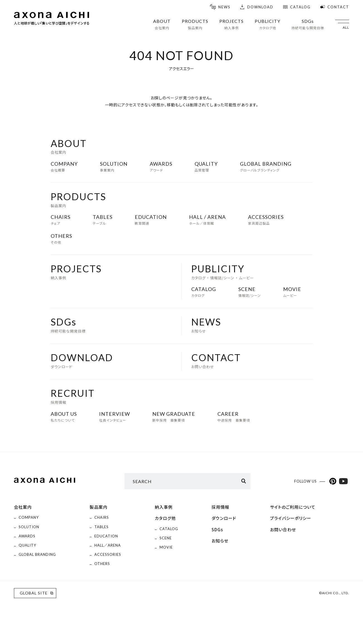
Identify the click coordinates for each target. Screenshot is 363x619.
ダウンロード (82, 360)
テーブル (102, 220)
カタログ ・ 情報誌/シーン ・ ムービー (222, 271)
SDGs (217, 529)
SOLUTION (29, 527)
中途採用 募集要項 (233, 416)
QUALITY (27, 545)
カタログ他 (165, 518)
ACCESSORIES (107, 554)
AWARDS (27, 536)
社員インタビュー (114, 416)
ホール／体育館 (207, 220)
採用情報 (73, 396)
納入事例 (76, 271)
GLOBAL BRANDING (37, 554)
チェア (60, 220)
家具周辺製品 (266, 220)
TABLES (101, 527)
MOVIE (166, 547)
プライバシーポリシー (290, 518)
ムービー (292, 292)
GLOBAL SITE (34, 593)
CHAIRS (101, 517)
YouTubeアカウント (343, 481)
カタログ (203, 292)
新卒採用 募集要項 (173, 416)
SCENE (166, 538)
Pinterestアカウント (332, 481)
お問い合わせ (216, 360)
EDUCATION (106, 536)
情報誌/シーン (249, 292)
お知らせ (206, 325)
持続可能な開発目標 (68, 325)
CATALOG (169, 529)
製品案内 (98, 507)
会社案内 (23, 507)
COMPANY (29, 517)
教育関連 (151, 220)
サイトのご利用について (292, 507)
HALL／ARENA (107, 545)
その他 (61, 238)
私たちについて (64, 416)
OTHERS (102, 563)
